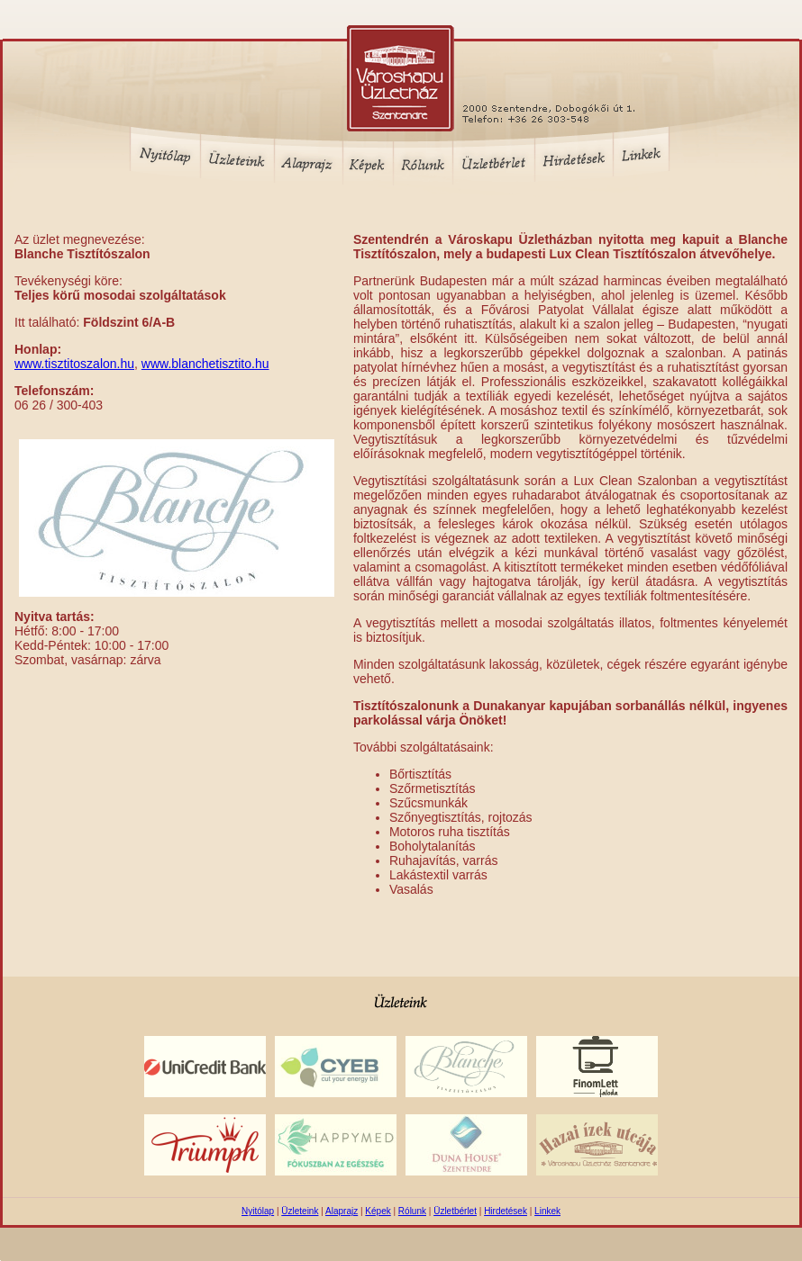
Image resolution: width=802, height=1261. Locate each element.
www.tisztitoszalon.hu (74, 363)
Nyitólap (258, 1211)
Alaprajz (341, 1211)
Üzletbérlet (455, 1211)
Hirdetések (505, 1211)
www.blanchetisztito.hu (205, 363)
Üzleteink (299, 1211)
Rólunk (412, 1211)
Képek (377, 1211)
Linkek (547, 1211)
